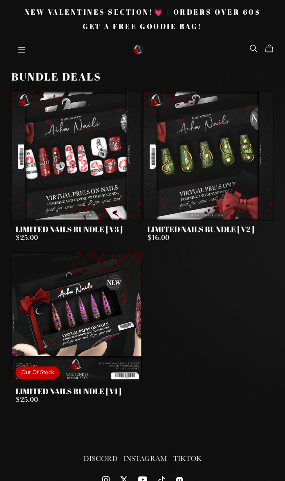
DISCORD (101, 458)
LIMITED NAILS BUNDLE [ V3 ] (69, 230)
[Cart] (272, 48)
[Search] (253, 48)
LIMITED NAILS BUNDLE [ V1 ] (68, 392)
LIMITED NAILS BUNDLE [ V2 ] (200, 230)
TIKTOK (187, 458)
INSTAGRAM (146, 458)
